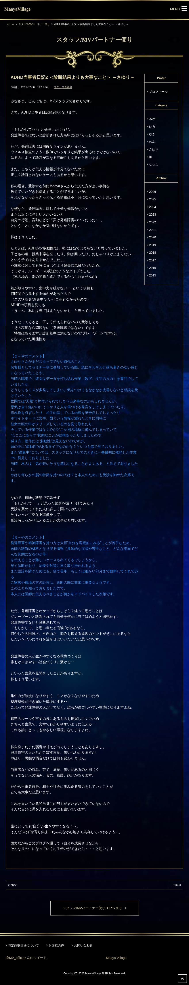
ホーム (11, 24)
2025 (152, 199)
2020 (152, 237)
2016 (152, 268)
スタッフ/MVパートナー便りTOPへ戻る (94, 908)
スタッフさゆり (63, 87)
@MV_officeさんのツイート (28, 958)
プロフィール (158, 91)
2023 (152, 214)
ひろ (152, 126)
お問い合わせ (83, 946)
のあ (152, 141)
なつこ (153, 164)
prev (13, 885)
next (175, 884)
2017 (152, 260)
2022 (152, 222)
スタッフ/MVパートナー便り (36, 24)
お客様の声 (56, 946)
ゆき (152, 134)
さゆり (153, 149)
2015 (152, 275)
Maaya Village (117, 958)
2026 (152, 191)
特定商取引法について (23, 946)
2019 (152, 245)
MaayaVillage (17, 9)
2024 (152, 207)
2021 (152, 230)
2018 (152, 252)
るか (152, 119)
